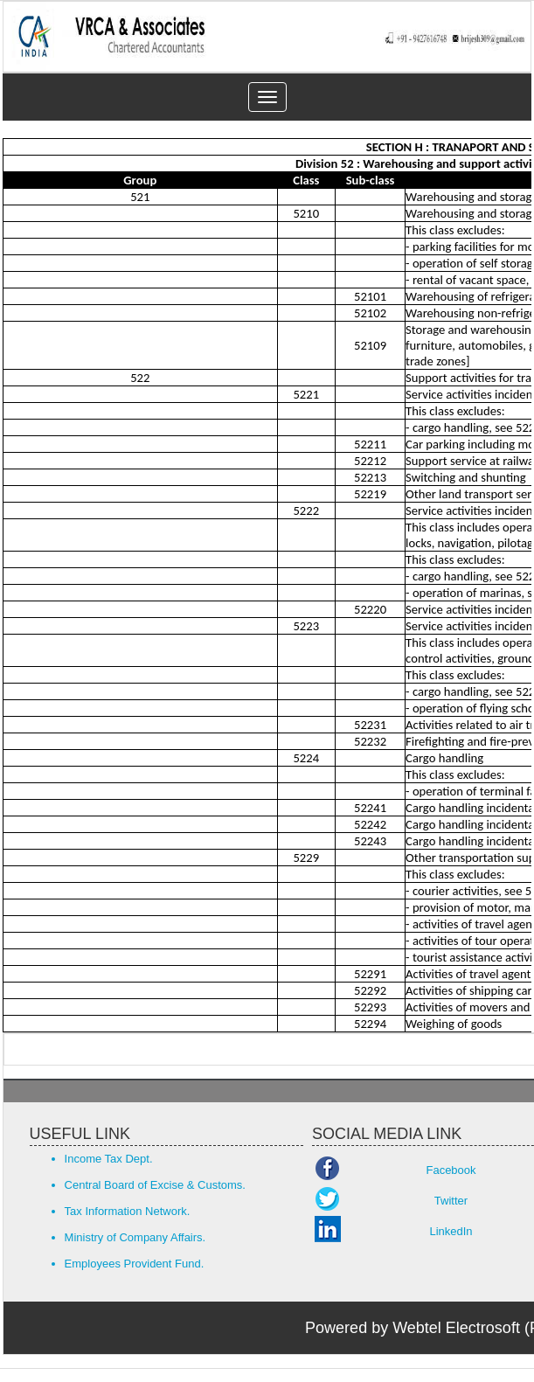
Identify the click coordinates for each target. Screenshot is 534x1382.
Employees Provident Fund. (135, 1263)
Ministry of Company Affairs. (135, 1237)
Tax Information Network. (128, 1211)
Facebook (450, 1170)
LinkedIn (450, 1231)
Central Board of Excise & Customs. (155, 1184)
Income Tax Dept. (109, 1158)
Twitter (451, 1200)
